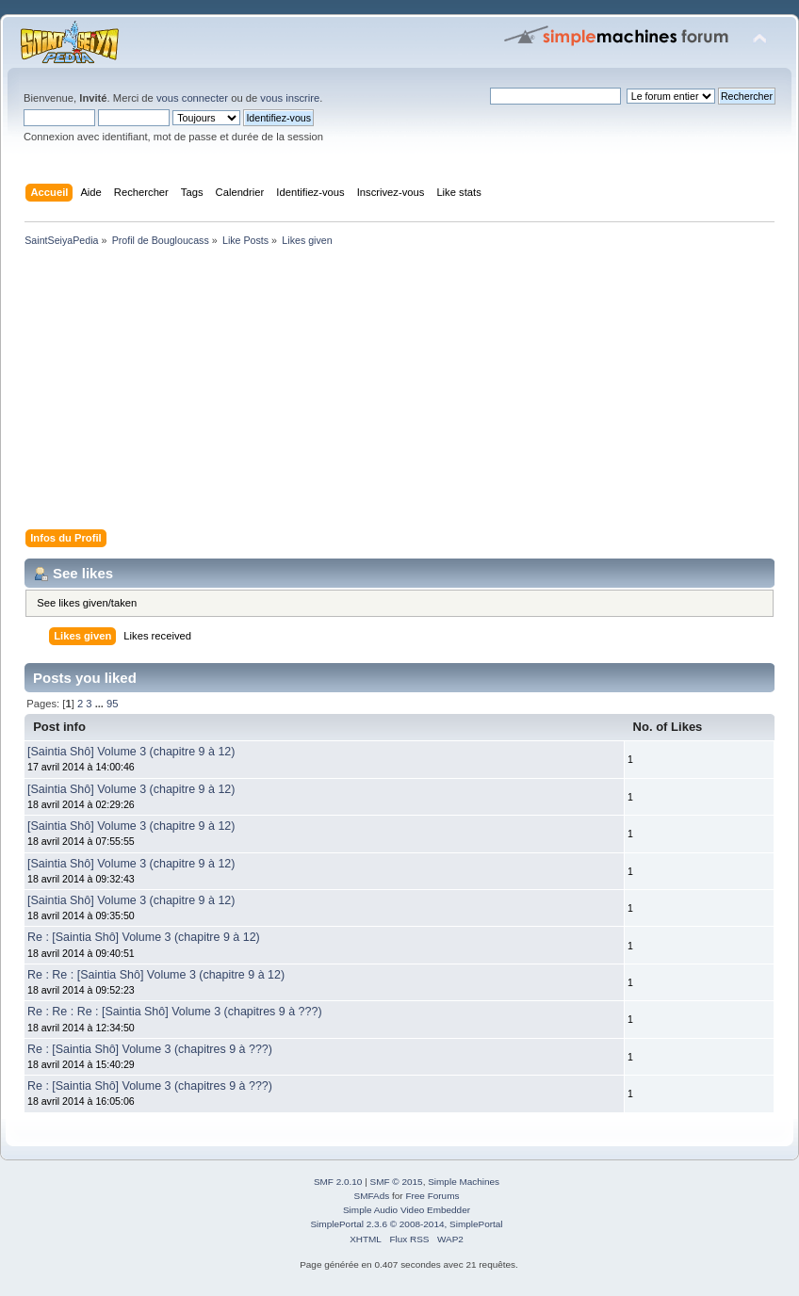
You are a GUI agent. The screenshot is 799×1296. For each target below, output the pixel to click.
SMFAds (372, 1196)
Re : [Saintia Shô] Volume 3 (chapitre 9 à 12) (143, 937)
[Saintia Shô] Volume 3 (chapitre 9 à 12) (131, 751)
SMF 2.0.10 (338, 1181)
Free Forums (432, 1196)
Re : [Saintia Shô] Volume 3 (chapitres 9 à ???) (149, 1049)
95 (112, 703)
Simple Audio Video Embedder (406, 1210)
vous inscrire (289, 98)
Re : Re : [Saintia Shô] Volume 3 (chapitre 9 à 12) (156, 974)
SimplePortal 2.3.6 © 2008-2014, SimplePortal (406, 1224)
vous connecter (192, 98)
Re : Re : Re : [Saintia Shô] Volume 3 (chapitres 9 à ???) (174, 1011)
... (100, 703)
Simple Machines (463, 1181)
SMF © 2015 (396, 1181)
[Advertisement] (399, 392)
